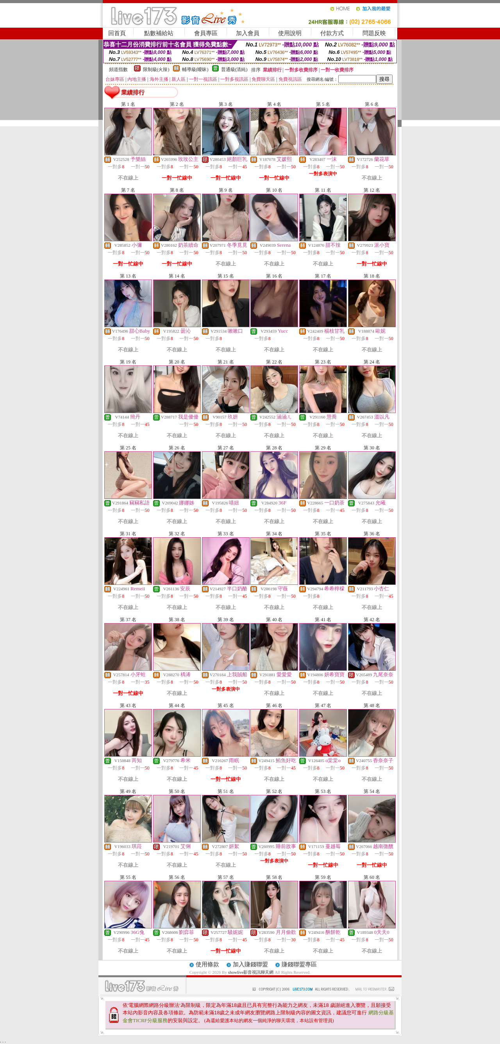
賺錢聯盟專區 (299, 964)
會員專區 (206, 33)
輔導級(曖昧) (195, 69)
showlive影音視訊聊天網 (251, 972)
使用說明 (290, 33)
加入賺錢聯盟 (250, 964)
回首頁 (117, 33)
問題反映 (374, 33)
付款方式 (332, 33)
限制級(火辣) (156, 69)
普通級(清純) (234, 69)
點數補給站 (158, 33)
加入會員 (247, 33)
